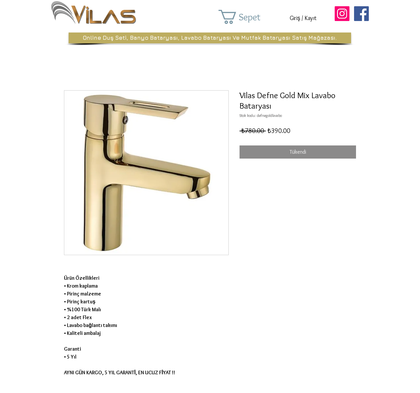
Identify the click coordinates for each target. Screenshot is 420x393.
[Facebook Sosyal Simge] (361, 13)
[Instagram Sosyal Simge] (342, 13)
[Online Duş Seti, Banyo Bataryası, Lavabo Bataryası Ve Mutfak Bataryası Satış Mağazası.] (210, 38)
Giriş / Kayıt (303, 18)
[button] (249, 17)
